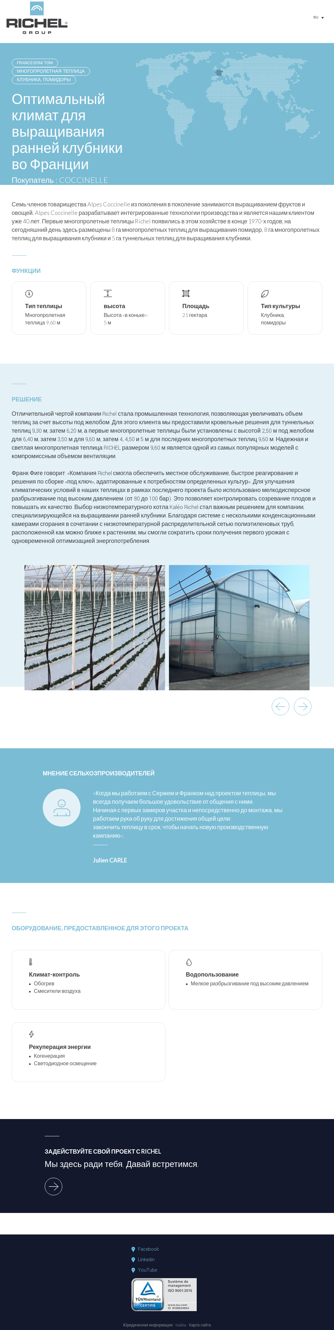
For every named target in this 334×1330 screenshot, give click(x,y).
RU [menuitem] (315, 17)
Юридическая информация (148, 1325)
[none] (318, 18)
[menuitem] (318, 18)
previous (280, 706)
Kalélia (180, 1325)
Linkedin (146, 1260)
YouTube (147, 1270)
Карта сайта (200, 1325)
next (302, 706)
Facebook (148, 1249)
